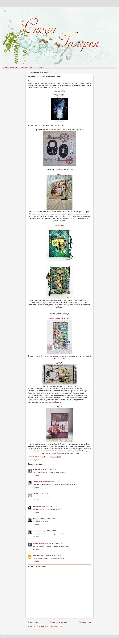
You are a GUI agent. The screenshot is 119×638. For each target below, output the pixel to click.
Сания (59, 174)
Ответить (36, 475)
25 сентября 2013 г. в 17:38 (47, 531)
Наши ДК (38, 67)
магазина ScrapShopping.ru (51, 130)
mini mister (65, 391)
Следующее (33, 622)
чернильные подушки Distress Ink (52, 453)
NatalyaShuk (37, 482)
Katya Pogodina (38, 555)
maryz (59, 406)
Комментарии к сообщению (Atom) (51, 626)
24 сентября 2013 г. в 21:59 (47, 518)
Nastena (36, 506)
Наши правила (26, 67)
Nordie (35, 469)
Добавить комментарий (37, 566)
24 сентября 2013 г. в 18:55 (45, 494)
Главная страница (10, 67)
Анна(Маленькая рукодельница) (59, 318)
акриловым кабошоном (53, 402)
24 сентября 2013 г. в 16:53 (51, 482)
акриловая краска (39, 393)
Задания (36, 460)
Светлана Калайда (39, 543)
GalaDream (59, 225)
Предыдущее (85, 622)
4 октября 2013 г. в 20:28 (55, 543)
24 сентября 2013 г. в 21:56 (48, 506)
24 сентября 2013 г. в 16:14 (47, 469)
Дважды (59, 363)
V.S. (34, 494)
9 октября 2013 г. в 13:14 (53, 555)
